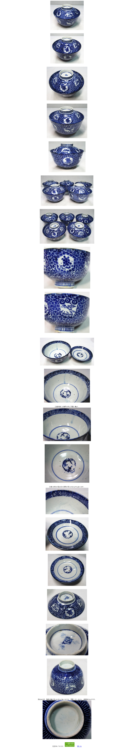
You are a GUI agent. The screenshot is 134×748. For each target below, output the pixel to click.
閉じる (79, 746)
